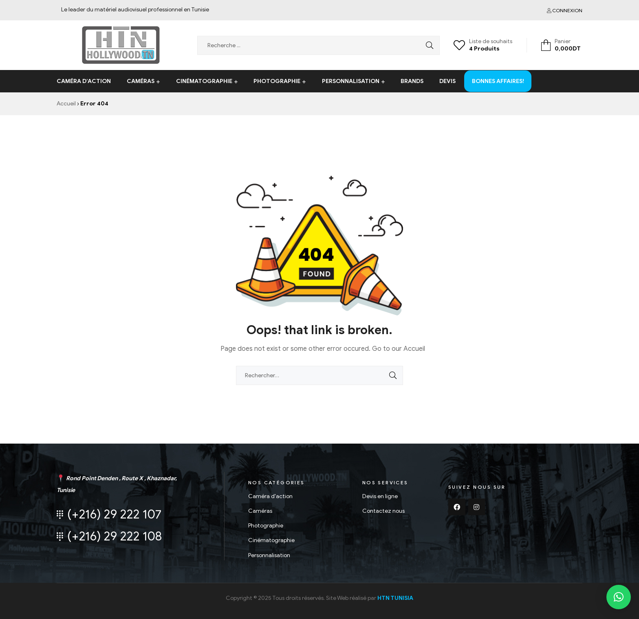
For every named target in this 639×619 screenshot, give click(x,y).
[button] (618, 597)
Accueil (66, 103)
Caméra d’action (84, 81)
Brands (412, 81)
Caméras (140, 81)
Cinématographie (204, 81)
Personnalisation (350, 81)
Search (427, 45)
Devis (447, 81)
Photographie (276, 81)
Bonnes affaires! (498, 74)
